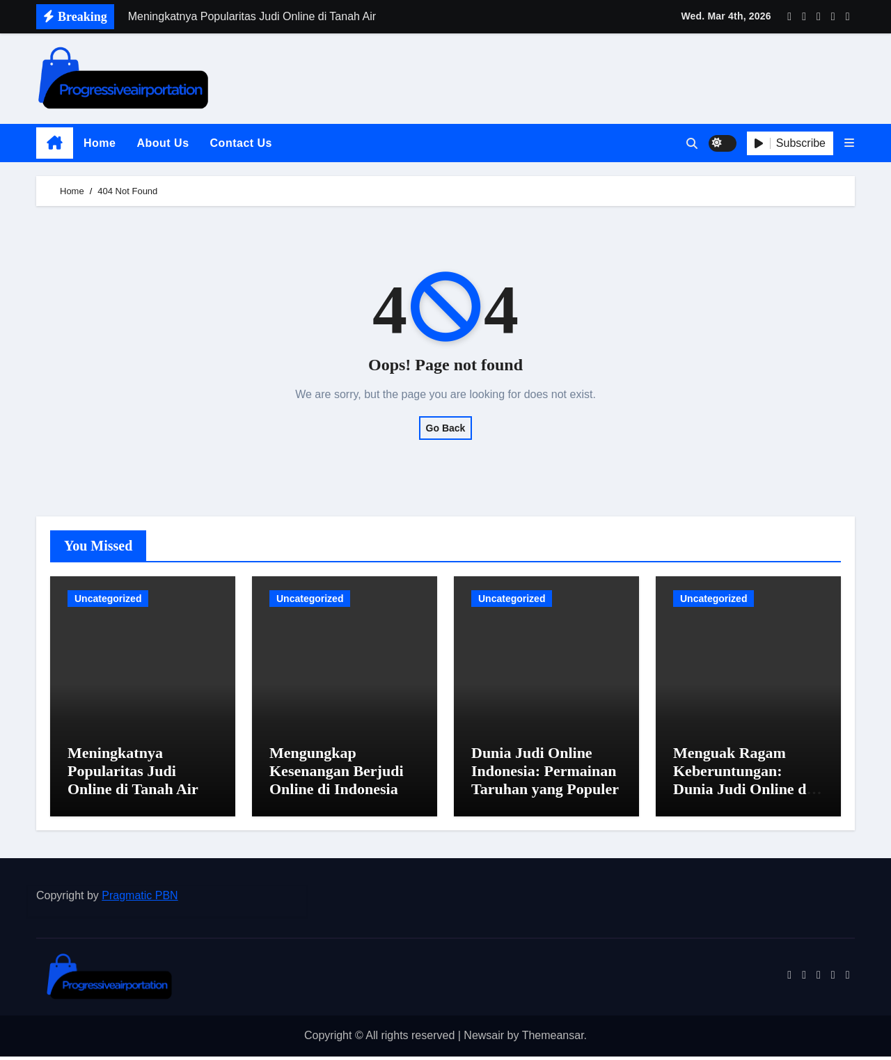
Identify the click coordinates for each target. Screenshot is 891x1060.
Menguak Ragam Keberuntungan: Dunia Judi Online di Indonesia (741, 783)
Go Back (446, 428)
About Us (162, 143)
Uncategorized (107, 598)
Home (100, 143)
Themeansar (553, 1039)
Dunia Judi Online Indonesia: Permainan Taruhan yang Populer (545, 774)
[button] (849, 143)
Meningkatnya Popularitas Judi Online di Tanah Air (133, 774)
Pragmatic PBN (140, 899)
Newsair (484, 1039)
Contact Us (241, 143)
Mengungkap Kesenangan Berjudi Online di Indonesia (336, 774)
